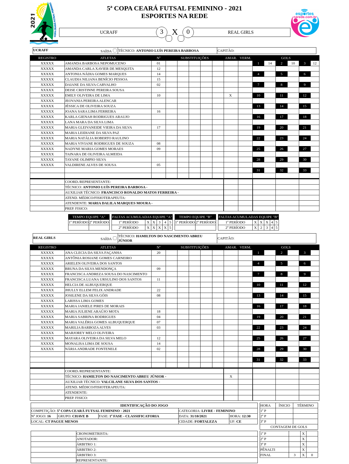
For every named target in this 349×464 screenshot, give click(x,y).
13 (258, 106)
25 (258, 149)
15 (304, 106)
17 (281, 117)
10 (258, 95)
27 (304, 149)
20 (281, 127)
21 (304, 127)
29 (281, 159)
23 (281, 138)
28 (258, 159)
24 (304, 138)
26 (281, 149)
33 (304, 170)
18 (304, 117)
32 (281, 170)
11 (281, 95)
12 (304, 95)
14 (281, 106)
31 (258, 170)
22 (258, 138)
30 (304, 159)
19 (258, 127)
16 (258, 117)
